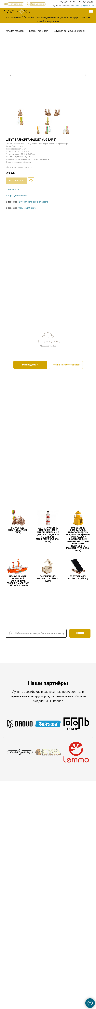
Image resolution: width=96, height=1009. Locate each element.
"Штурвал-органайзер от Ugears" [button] (33, 202)
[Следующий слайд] (85, 75)
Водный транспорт (38, 31)
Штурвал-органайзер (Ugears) (69, 31)
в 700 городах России (83, 5)
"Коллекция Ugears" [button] (27, 208)
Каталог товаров (15, 31)
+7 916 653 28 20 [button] (85, 2)
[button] (37, 4)
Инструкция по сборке (16, 195)
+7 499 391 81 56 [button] (67, 2)
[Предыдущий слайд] (10, 75)
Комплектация (12, 189)
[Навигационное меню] (91, 11)
